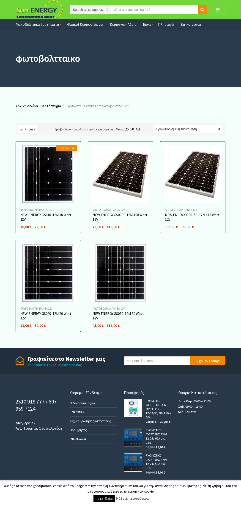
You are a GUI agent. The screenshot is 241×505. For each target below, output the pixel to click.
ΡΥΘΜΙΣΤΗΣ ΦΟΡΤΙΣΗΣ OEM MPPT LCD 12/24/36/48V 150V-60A (158, 409)
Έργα (147, 24)
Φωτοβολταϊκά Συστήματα (37, 24)
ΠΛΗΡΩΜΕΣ (77, 412)
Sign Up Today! (208, 360)
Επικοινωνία (191, 24)
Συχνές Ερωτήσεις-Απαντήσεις (90, 421)
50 (132, 129)
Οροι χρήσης (78, 430)
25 (127, 129)
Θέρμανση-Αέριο (123, 24)
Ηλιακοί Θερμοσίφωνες (85, 24)
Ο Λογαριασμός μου (83, 403)
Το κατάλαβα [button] (104, 499)
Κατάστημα (51, 106)
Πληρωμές (166, 24)
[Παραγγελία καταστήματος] (188, 129)
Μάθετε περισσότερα (132, 498)
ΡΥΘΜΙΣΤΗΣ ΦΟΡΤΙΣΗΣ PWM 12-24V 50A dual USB (156, 461)
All (138, 129)
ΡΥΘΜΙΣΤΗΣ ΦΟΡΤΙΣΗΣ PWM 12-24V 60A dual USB (156, 436)
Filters (27, 129)
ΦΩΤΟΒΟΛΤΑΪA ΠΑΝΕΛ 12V (36, 210)
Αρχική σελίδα (27, 106)
